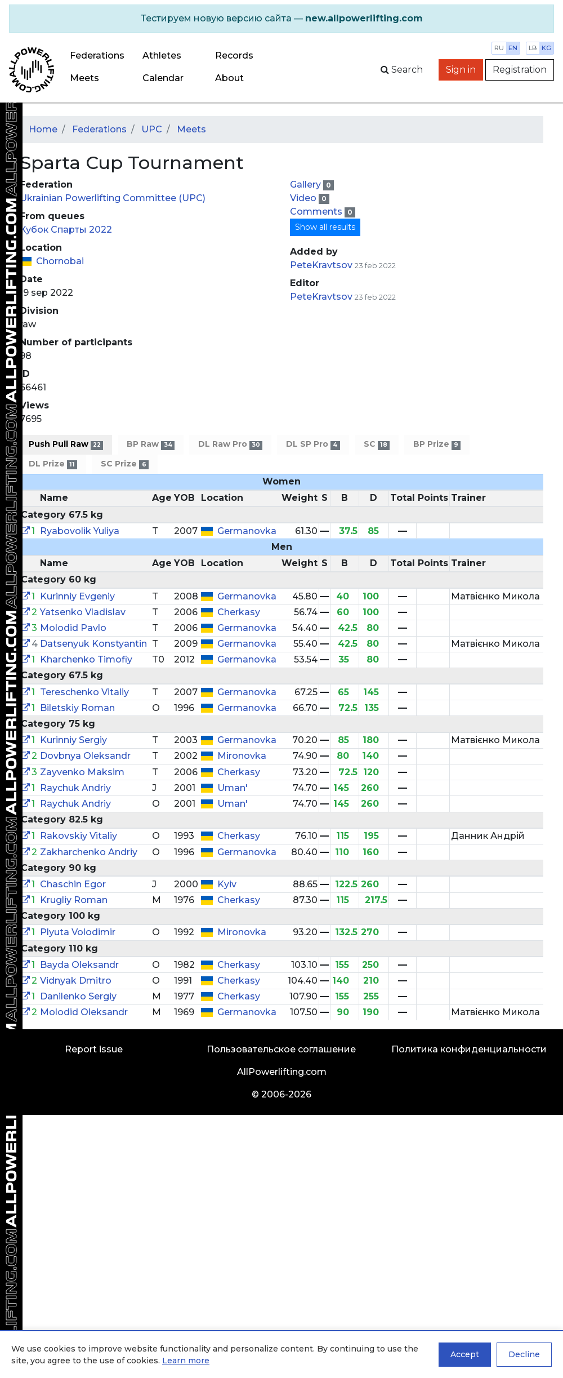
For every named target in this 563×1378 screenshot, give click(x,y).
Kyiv (226, 884)
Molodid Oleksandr (84, 1012)
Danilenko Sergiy (78, 996)
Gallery (306, 184)
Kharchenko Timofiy (86, 659)
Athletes (161, 55)
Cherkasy (238, 612)
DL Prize (53, 464)
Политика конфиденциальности (469, 1049)
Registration (520, 69)
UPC (151, 129)
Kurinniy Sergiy (73, 740)
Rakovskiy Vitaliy (78, 835)
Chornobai (60, 261)
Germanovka (246, 531)
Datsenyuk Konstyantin (93, 643)
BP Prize (437, 444)
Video (304, 198)
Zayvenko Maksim (82, 772)
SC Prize (124, 464)
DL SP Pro (312, 444)
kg (546, 48)
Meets (84, 78)
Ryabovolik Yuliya (79, 531)
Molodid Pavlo (73, 628)
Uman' (232, 788)
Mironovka (241, 755)
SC (377, 444)
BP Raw (150, 444)
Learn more (185, 1360)
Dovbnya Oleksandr (85, 755)
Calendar (163, 78)
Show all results (325, 227)
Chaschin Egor (73, 884)
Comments (317, 211)
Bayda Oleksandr (79, 964)
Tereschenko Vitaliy (84, 692)
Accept (464, 1354)
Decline (524, 1354)
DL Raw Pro (230, 444)
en (512, 48)
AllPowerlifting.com (282, 1071)
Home (43, 129)
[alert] (281, 19)
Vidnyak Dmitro (75, 980)
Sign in (461, 69)
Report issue (94, 1049)
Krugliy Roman (74, 900)
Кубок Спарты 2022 (66, 229)
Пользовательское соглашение (281, 1049)
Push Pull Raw (66, 444)
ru (499, 48)
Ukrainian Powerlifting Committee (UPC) (112, 198)
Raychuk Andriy (75, 788)
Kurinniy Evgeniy (77, 596)
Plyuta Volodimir (77, 932)
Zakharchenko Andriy (88, 852)
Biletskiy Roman (77, 708)
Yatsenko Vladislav (83, 612)
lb (533, 48)
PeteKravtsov (321, 265)
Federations (97, 55)
